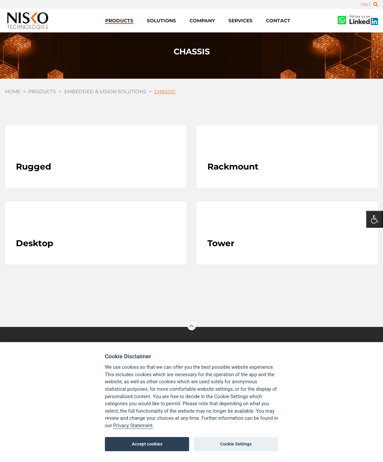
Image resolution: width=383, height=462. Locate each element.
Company (202, 21)
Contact (278, 21)
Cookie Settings (236, 443)
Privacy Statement (133, 426)
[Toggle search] (375, 4)
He (364, 4)
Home (12, 91)
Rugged (33, 166)
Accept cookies (147, 443)
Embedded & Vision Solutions (105, 91)
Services (240, 21)
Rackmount (232, 166)
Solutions (161, 21)
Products (119, 21)
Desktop (34, 243)
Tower (220, 243)
